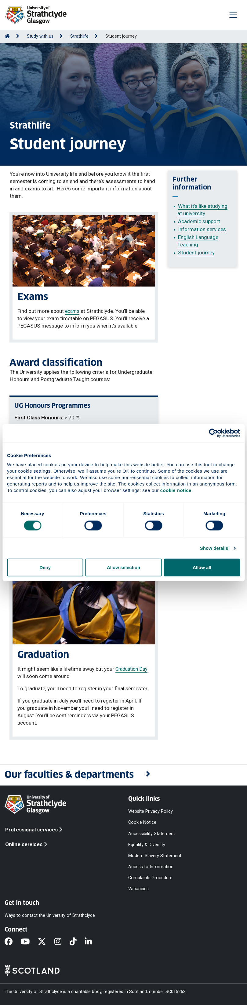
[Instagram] (62, 942)
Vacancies (138, 888)
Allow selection (123, 567)
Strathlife (79, 36)
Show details (214, 547)
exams (72, 311)
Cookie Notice (142, 822)
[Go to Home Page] (7, 36)
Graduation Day (131, 669)
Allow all (202, 567)
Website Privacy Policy (150, 811)
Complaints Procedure (150, 877)
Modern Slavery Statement (154, 855)
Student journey (196, 252)
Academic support (199, 221)
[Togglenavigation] (233, 14)
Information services (202, 229)
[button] (123, 775)
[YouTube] (29, 942)
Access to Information (150, 866)
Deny (45, 567)
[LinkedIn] (92, 942)
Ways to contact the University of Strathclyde (50, 915)
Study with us (40, 36)
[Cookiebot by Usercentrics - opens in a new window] (213, 432)
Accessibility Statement (151, 833)
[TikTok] (77, 942)
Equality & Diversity (146, 844)
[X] (46, 942)
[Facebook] (13, 942)
